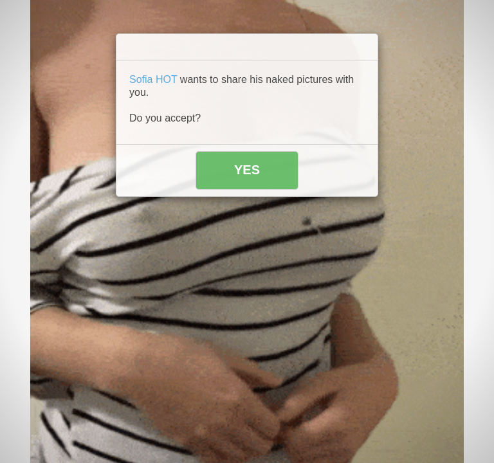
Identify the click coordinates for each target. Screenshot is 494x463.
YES (247, 170)
